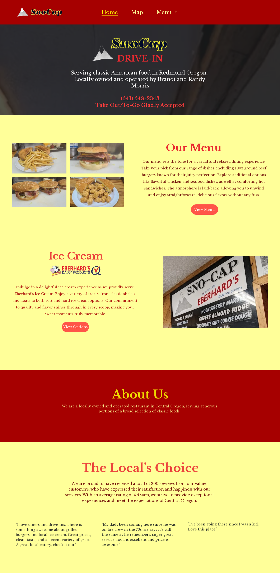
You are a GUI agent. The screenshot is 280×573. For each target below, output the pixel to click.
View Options (75, 328)
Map (137, 12)
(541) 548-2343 (140, 99)
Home (110, 12)
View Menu (204, 210)
